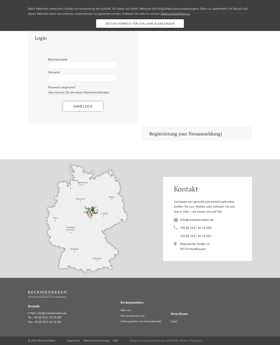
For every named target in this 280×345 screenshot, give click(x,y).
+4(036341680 (196, 228)
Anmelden (82, 106)
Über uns (126, 310)
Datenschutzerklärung (175, 14)
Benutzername (57, 59)
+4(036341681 (196, 236)
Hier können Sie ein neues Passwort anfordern (78, 92)
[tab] (83, 38)
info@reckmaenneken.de (197, 220)
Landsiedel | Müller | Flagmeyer (183, 340)
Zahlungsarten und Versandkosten (141, 321)
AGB (115, 340)
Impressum (73, 340)
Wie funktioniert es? (132, 316)
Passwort (54, 72)
